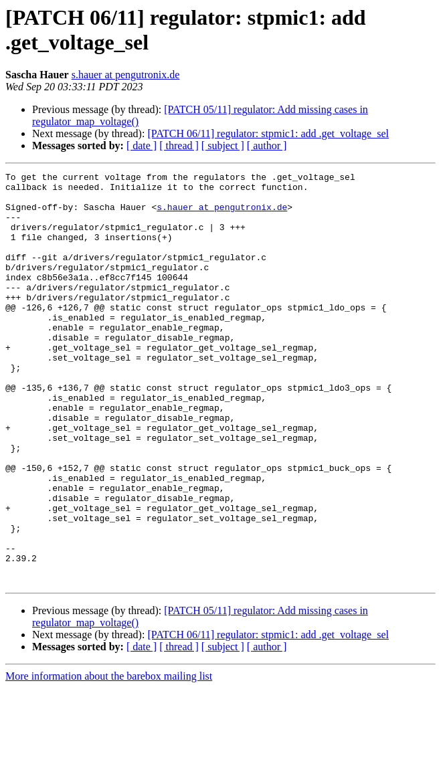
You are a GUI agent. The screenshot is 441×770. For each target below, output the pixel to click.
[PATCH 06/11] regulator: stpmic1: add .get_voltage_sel (268, 133)
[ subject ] (222, 145)
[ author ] (267, 145)
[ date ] (141, 145)
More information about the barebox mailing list (108, 758)
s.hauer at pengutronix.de (126, 74)
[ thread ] (179, 145)
